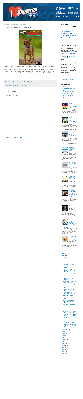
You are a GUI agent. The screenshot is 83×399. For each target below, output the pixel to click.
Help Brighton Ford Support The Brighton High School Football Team (72, 150)
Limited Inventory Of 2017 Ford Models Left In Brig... (69, 293)
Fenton (34, 83)
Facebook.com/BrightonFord (68, 88)
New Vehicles (71, 51)
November (65, 261)
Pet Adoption (15, 85)
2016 (63, 347)
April (64, 339)
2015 (63, 349)
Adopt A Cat (13, 83)
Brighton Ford (29, 83)
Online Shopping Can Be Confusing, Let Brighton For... (69, 301)
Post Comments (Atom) (16, 137)
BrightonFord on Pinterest (68, 97)
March (65, 341)
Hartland (38, 83)
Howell (41, 83)
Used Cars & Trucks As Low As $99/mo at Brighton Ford (72, 164)
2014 (63, 352)
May (64, 337)
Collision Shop (71, 56)
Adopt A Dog (19, 83)
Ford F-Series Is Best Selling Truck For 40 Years (72, 178)
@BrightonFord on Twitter (68, 93)
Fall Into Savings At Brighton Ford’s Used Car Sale (69, 282)
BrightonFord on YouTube (68, 90)
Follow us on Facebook (67, 79)
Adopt (9, 83)
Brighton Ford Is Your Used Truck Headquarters (69, 318)
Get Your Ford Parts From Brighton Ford (72, 207)
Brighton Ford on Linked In (68, 91)
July (64, 333)
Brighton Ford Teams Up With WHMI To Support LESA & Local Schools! (72, 120)
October (65, 263)
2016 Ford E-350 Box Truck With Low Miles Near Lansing (69, 266)
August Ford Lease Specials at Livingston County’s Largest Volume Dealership (73, 193)
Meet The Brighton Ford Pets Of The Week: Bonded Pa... (69, 286)
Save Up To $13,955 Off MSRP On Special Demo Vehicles (69, 270)
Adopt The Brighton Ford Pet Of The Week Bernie (69, 321)
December (65, 259)
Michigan (10, 85)
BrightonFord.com (66, 86)
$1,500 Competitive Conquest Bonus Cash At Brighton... (70, 312)
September (66, 329)
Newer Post (7, 135)
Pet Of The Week (22, 85)
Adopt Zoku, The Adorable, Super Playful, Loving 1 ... (69, 305)
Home (31, 135)
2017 (63, 257)
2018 (63, 255)
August (65, 331)
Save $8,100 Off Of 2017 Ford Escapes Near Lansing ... (69, 278)
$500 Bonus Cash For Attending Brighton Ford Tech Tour (72, 134)
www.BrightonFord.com (67, 76)
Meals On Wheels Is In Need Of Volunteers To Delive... (69, 274)
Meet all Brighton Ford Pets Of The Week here (16, 76)
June (64, 335)
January (65, 345)
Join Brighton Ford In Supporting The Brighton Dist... (69, 297)
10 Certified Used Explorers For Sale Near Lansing (69, 315)
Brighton (24, 83)
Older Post (54, 135)
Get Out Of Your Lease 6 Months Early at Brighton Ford (73, 105)
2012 (63, 356)
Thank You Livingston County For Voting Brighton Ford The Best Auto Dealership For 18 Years (69, 223)
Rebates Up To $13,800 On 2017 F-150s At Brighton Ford (69, 325)
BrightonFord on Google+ (67, 95)
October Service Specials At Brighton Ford (69, 290)
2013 (63, 354)
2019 (63, 253)
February (65, 343)
